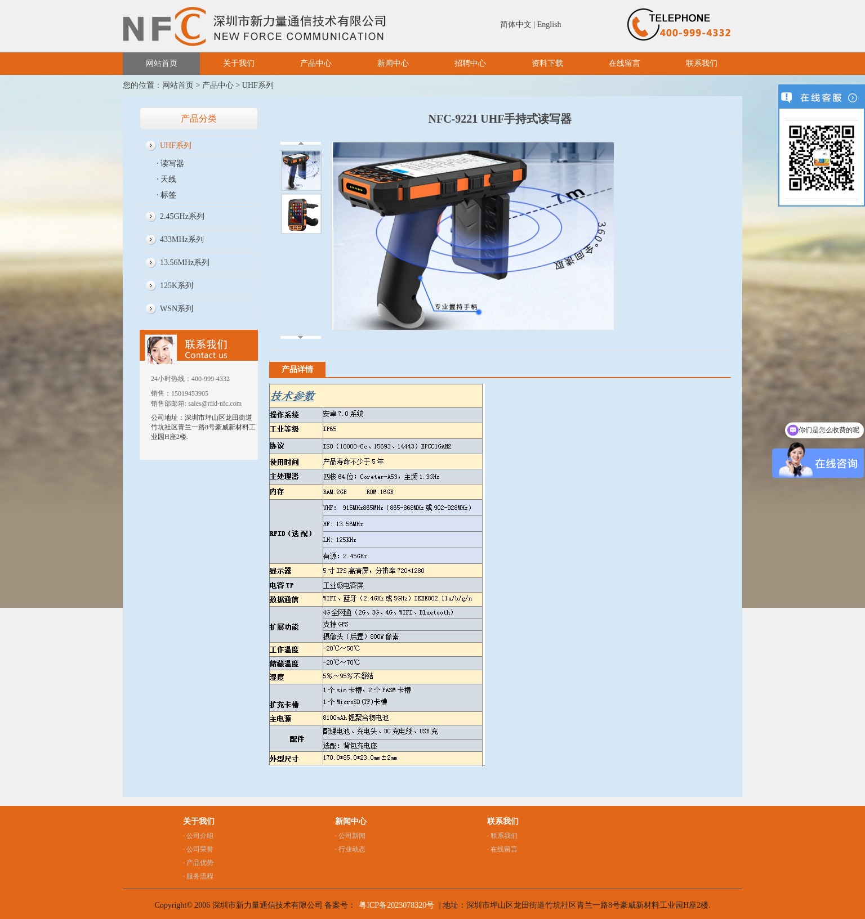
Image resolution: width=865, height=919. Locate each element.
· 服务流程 (198, 876)
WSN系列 (176, 308)
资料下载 (547, 63)
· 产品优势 (198, 863)
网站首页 (161, 63)
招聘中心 (470, 63)
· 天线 (166, 179)
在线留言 (624, 63)
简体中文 (516, 24)
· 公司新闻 (350, 836)
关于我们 (239, 63)
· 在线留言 (502, 849)
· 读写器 (170, 163)
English (549, 24)
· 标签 (166, 195)
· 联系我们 (502, 836)
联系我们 (701, 63)
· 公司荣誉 (198, 849)
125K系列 (176, 285)
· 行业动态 (350, 849)
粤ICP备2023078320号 (396, 905)
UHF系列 (258, 85)
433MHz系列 (182, 239)
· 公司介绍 (198, 836)
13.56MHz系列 (184, 262)
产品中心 (316, 63)
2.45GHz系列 (182, 216)
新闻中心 (393, 63)
